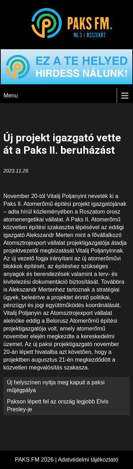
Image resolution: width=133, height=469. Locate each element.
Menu (11, 95)
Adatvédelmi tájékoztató (88, 460)
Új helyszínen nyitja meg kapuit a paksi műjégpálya (56, 386)
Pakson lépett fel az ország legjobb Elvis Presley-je (57, 405)
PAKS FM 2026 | (36, 460)
